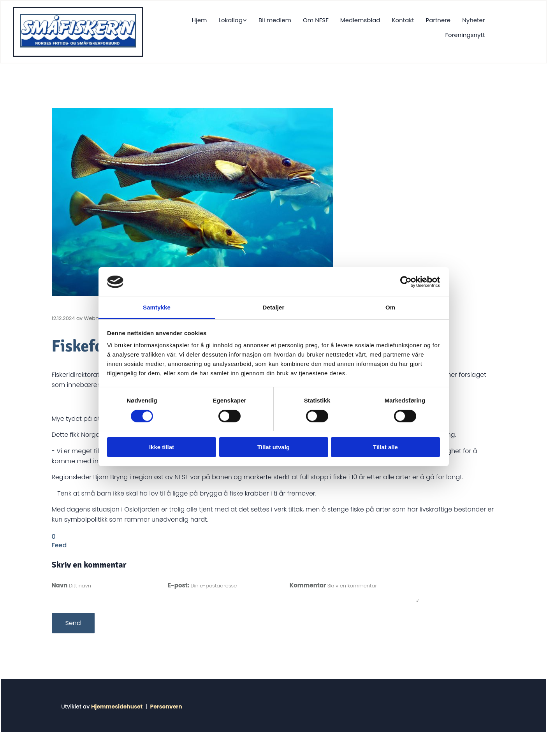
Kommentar (308, 585)
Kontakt (403, 20)
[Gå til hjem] (78, 45)
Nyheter (473, 20)
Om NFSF (316, 20)
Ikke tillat (161, 447)
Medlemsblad (360, 20)
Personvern (166, 706)
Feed (59, 545)
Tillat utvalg (273, 447)
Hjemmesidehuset (116, 706)
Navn (60, 585)
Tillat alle (385, 447)
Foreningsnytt (465, 35)
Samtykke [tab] (157, 307)
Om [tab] (390, 307)
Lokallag (230, 20)
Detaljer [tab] (274, 307)
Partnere (438, 20)
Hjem (199, 20)
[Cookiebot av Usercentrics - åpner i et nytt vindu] (406, 282)
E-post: (179, 585)
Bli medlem (275, 20)
